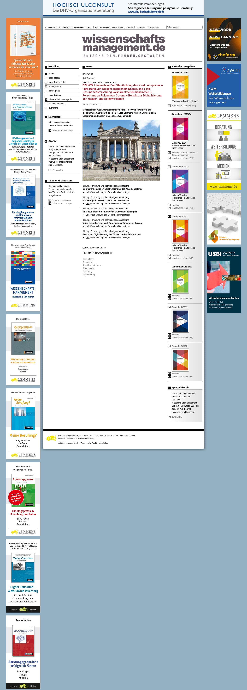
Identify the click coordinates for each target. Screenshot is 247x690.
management (55, 86)
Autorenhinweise (102, 27)
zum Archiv (177, 417)
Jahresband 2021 (180, 216)
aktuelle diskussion (57, 82)
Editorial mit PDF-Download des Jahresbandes (184, 153)
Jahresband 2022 (180, 167)
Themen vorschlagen (62, 203)
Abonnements (64, 27)
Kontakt (129, 27)
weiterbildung (55, 95)
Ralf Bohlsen (88, 259)
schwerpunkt (54, 91)
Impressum (140, 27)
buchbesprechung (57, 103)
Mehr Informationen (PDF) (184, 106)
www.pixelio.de (106, 253)
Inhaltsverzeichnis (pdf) (182, 258)
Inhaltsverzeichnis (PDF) (183, 158)
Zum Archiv (58, 170)
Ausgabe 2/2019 (179, 307)
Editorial (175, 205)
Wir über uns (50, 27)
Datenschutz (154, 27)
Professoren (88, 268)
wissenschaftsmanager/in (60, 99)
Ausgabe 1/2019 (179, 346)
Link (89, 192)
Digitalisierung (89, 274)
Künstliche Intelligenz (92, 265)
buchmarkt (53, 108)
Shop (89, 27)
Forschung (87, 271)
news (51, 73)
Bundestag (87, 262)
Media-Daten (79, 27)
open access (54, 78)
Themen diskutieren (62, 200)
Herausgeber (117, 27)
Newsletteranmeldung (63, 130)
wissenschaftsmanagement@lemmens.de (76, 438)
